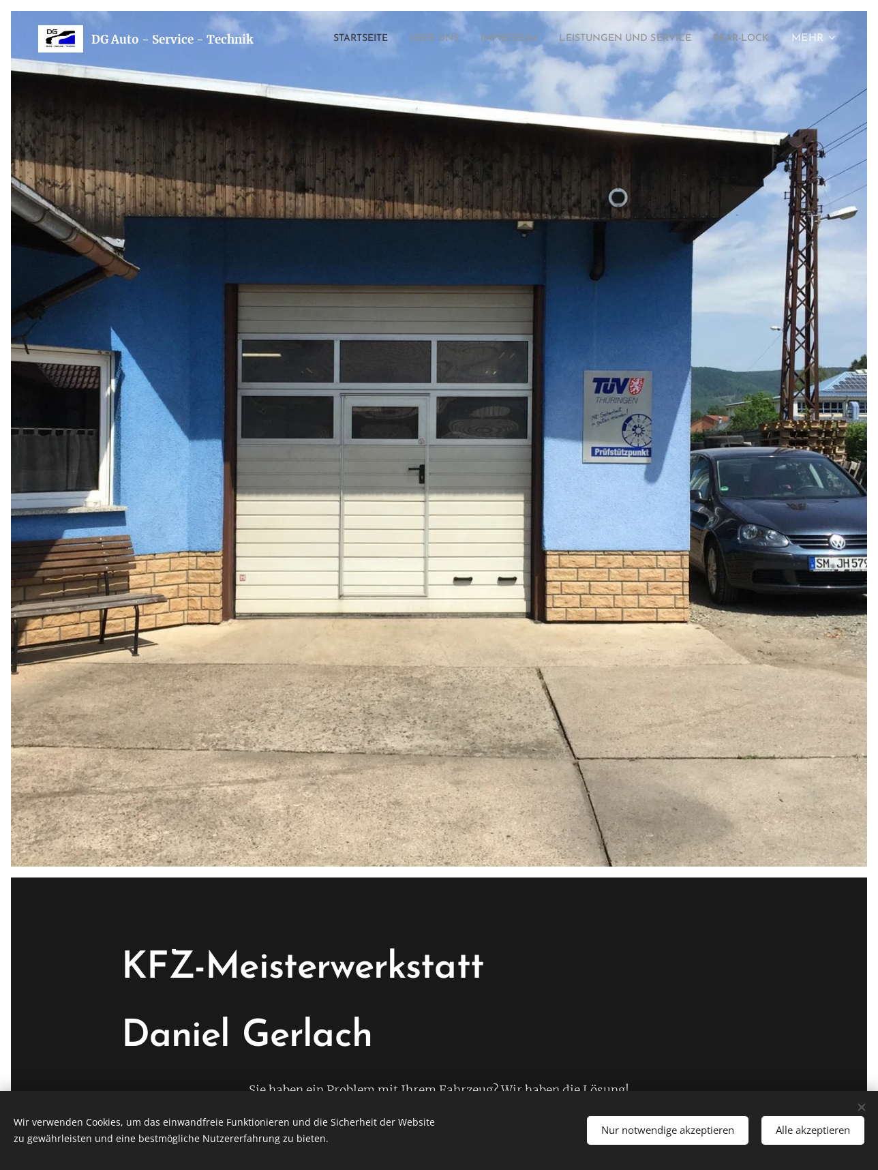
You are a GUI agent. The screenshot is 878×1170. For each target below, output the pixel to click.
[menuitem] (398, 39)
